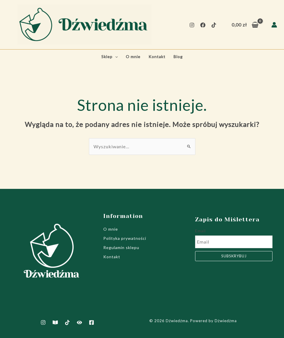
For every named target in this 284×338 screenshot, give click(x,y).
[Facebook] (202, 25)
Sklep (109, 57)
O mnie (133, 56)
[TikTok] (213, 25)
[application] (115, 57)
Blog (178, 56)
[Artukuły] (55, 322)
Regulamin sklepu (121, 247)
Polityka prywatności (124, 238)
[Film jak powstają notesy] (79, 322)
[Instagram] (192, 25)
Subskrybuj (234, 256)
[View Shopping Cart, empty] (245, 25)
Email (200, 230)
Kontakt (156, 56)
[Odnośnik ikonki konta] (274, 25)
